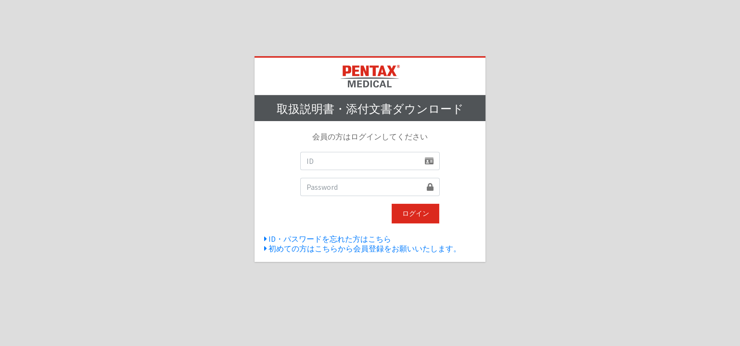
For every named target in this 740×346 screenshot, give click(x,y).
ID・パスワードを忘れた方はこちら (327, 239)
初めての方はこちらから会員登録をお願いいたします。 (362, 248)
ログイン (415, 213)
